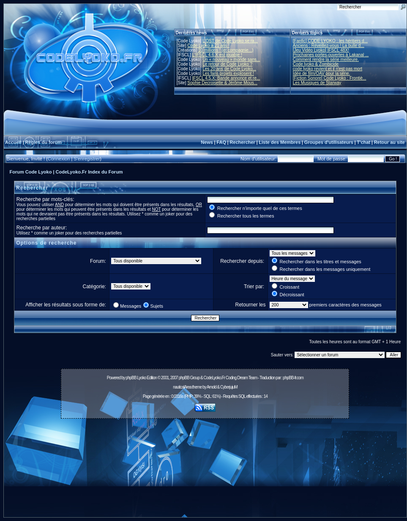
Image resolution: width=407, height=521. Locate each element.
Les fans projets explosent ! (228, 73)
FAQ (221, 142)
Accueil (13, 142)
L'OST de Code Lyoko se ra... (230, 41)
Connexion (59, 158)
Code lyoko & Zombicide (316, 64)
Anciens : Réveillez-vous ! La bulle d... (328, 45)
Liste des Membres (279, 142)
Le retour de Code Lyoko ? (227, 64)
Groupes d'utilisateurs (328, 142)
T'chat (363, 142)
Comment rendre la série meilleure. (326, 59)
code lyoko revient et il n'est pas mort (327, 68)
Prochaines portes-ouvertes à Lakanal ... (331, 54)
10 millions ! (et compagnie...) (226, 50)
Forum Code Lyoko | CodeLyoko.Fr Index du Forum (66, 171)
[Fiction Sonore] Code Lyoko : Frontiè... (329, 78)
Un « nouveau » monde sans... (231, 59)
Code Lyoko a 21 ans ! (208, 45)
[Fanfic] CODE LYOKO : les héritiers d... (330, 41)
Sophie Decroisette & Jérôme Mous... (222, 82)
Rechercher (242, 142)
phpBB (131, 377)
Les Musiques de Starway (317, 82)
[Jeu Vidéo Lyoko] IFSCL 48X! (321, 50)
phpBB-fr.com (293, 377)
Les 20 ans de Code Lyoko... (229, 68)
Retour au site (389, 142)
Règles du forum (43, 142)
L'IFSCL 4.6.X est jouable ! (217, 54)
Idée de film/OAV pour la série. (321, 73)
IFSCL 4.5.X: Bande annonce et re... (226, 78)
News (207, 142)
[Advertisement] (205, 470)
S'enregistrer (87, 158)
